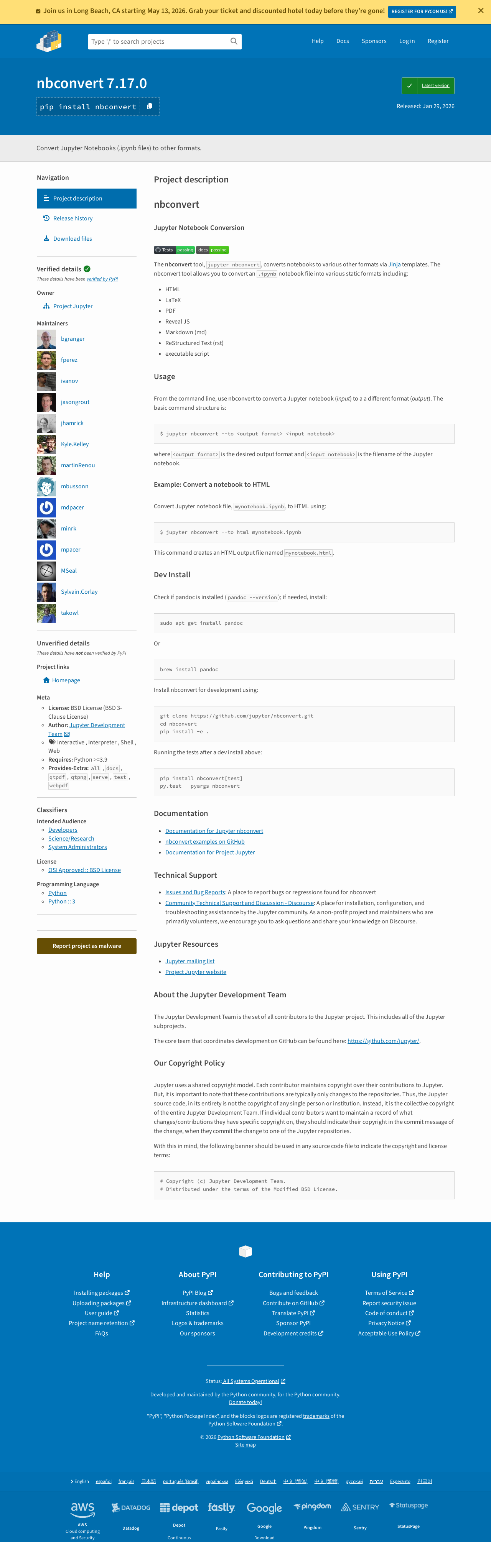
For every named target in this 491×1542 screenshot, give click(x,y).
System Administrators (77, 847)
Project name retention (98, 1323)
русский (354, 1481)
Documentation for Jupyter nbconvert (214, 831)
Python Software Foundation (241, 1424)
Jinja (394, 264)
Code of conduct (386, 1313)
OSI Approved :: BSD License (84, 870)
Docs (342, 41)
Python (57, 893)
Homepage (61, 680)
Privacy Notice (386, 1323)
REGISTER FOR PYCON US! (419, 11)
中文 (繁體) (327, 1481)
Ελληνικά (244, 1481)
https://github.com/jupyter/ (383, 1041)
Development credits (290, 1333)
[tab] (87, 199)
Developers (62, 830)
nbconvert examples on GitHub (205, 842)
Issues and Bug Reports (195, 892)
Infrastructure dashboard (194, 1303)
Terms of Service (386, 1293)
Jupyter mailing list (189, 961)
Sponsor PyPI (293, 1323)
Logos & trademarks (198, 1323)
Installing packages (98, 1293)
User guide (98, 1313)
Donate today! (245, 1402)
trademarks (316, 1416)
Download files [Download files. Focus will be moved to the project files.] (67, 239)
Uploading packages (98, 1303)
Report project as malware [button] (87, 946)
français (126, 1481)
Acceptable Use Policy (386, 1333)
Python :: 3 (61, 901)
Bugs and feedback (293, 1293)
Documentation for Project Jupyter (210, 852)
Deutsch (268, 1481)
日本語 (148, 1481)
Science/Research (71, 838)
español (104, 1481)
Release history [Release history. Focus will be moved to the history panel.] (67, 218)
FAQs (101, 1333)
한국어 (424, 1481)
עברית (376, 1481)
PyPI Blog (194, 1293)
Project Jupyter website (195, 972)
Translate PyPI (290, 1313)
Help (318, 41)
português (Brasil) (181, 1481)
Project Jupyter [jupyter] (68, 306)
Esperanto (400, 1481)
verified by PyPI (102, 279)
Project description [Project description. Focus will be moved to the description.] (72, 198)
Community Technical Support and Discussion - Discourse (239, 903)
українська (217, 1481)
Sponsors (374, 41)
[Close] (481, 10)
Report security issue (389, 1303)
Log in (407, 41)
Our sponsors (197, 1333)
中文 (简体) (295, 1481)
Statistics (197, 1313)
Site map (245, 1445)
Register (438, 41)
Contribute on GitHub (290, 1303)
